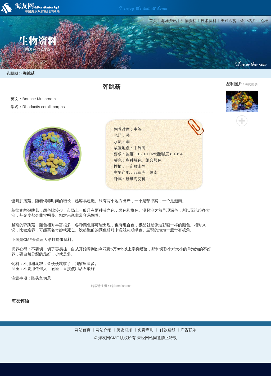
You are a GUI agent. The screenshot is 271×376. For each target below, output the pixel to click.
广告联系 (188, 330)
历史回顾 (124, 330)
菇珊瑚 (12, 73)
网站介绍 (103, 330)
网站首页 (83, 330)
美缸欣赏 (228, 20)
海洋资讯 (169, 20)
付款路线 (167, 330)
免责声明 (145, 330)
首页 (153, 20)
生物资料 (189, 20)
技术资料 (208, 20)
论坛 (264, 20)
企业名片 (248, 20)
